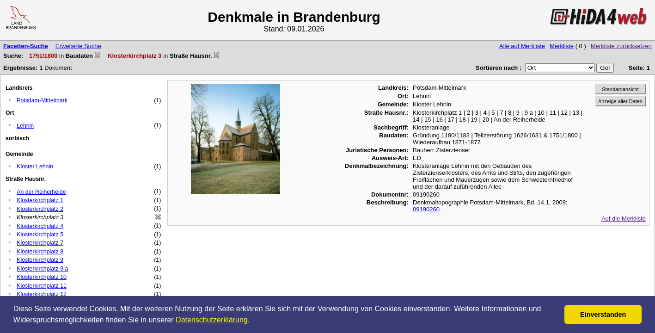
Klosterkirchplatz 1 (40, 200)
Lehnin (25, 126)
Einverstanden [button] (603, 314)
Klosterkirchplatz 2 (40, 209)
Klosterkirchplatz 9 (40, 260)
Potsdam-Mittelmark (42, 100)
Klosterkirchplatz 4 (40, 226)
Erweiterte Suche (78, 46)
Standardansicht (620, 89)
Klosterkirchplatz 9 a (42, 268)
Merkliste (562, 46)
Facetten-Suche (25, 46)
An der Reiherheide (41, 192)
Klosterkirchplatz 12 (42, 294)
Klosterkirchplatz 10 (42, 277)
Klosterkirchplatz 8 (40, 251)
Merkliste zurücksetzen (621, 46)
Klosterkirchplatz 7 (40, 243)
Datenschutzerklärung (212, 320)
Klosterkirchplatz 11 (42, 286)
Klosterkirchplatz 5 (40, 234)
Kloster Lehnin (35, 166)
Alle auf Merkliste (522, 46)
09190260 (426, 209)
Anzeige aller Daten (620, 101)
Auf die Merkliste (623, 218)
